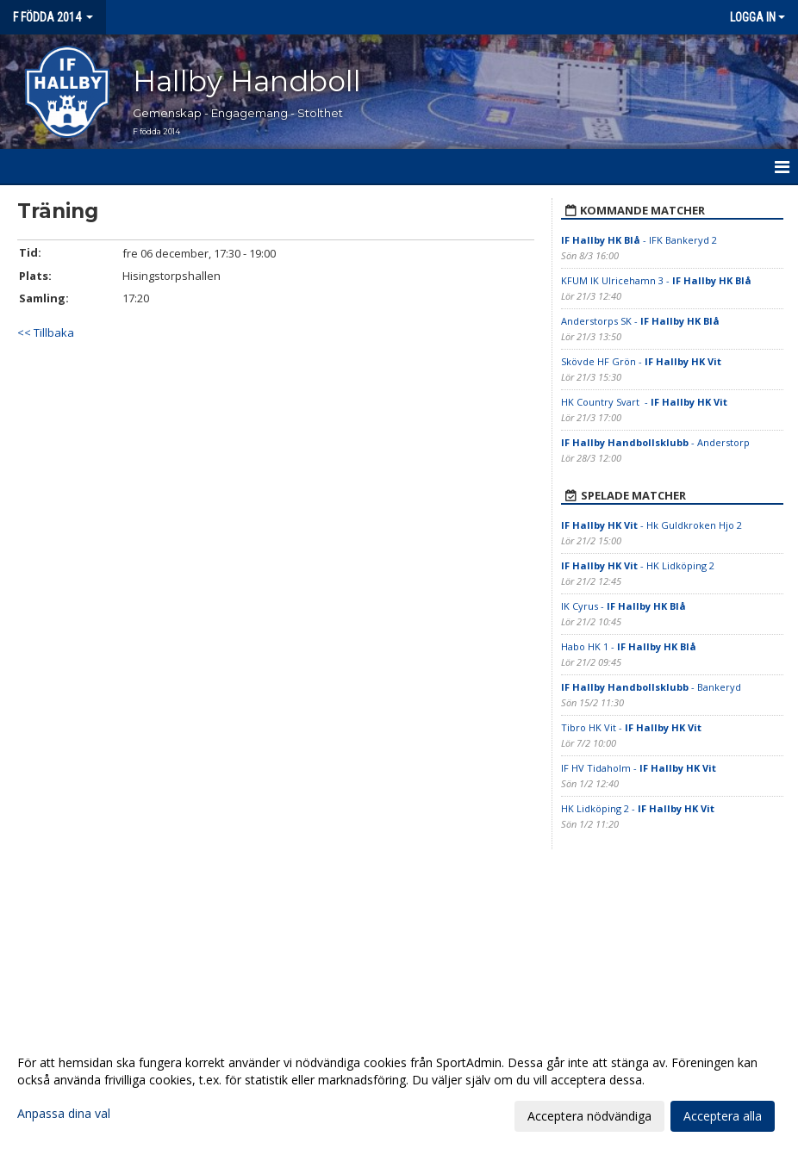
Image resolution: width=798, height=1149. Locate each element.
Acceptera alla (722, 1116)
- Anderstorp (655, 442)
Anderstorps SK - (640, 320)
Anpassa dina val (63, 1113)
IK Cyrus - (623, 605)
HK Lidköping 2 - (637, 808)
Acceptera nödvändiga (589, 1116)
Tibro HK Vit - (631, 727)
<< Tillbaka (45, 332)
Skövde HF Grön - (641, 361)
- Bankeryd (651, 686)
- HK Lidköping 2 (637, 565)
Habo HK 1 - (628, 646)
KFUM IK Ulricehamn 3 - (656, 280)
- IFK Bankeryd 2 (639, 239)
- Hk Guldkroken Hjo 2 (651, 525)
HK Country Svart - (644, 401)
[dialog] (399, 1088)
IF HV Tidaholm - (638, 767)
